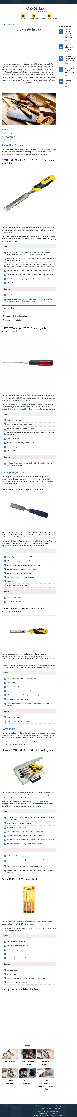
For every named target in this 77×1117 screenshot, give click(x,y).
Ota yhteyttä (53, 1106)
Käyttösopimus (63, 1106)
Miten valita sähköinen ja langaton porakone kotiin (45, 1085)
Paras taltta (7, 139)
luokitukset (34, 19)
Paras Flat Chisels (9, 134)
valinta (23, 19)
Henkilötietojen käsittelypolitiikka (51, 1108)
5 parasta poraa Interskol (28, 1062)
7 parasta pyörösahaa (45, 1062)
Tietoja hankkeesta (49, 19)
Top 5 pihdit (7, 312)
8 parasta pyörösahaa (10, 1082)
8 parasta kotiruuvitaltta (12, 320)
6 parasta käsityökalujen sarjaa (15, 316)
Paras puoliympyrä (9, 136)
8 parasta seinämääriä (28, 1082)
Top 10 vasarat (10, 1061)
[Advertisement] (29, 45)
